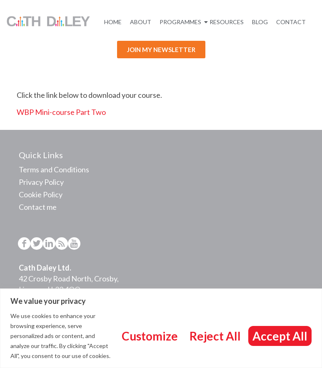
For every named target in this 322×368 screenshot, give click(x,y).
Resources (227, 21)
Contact (291, 21)
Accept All (279, 336)
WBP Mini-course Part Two (61, 112)
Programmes (181, 21)
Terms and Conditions (54, 169)
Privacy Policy (41, 181)
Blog (260, 21)
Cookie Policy (40, 194)
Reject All (215, 336)
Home (113, 21)
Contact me (38, 206)
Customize (150, 336)
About (140, 21)
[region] (161, 328)
